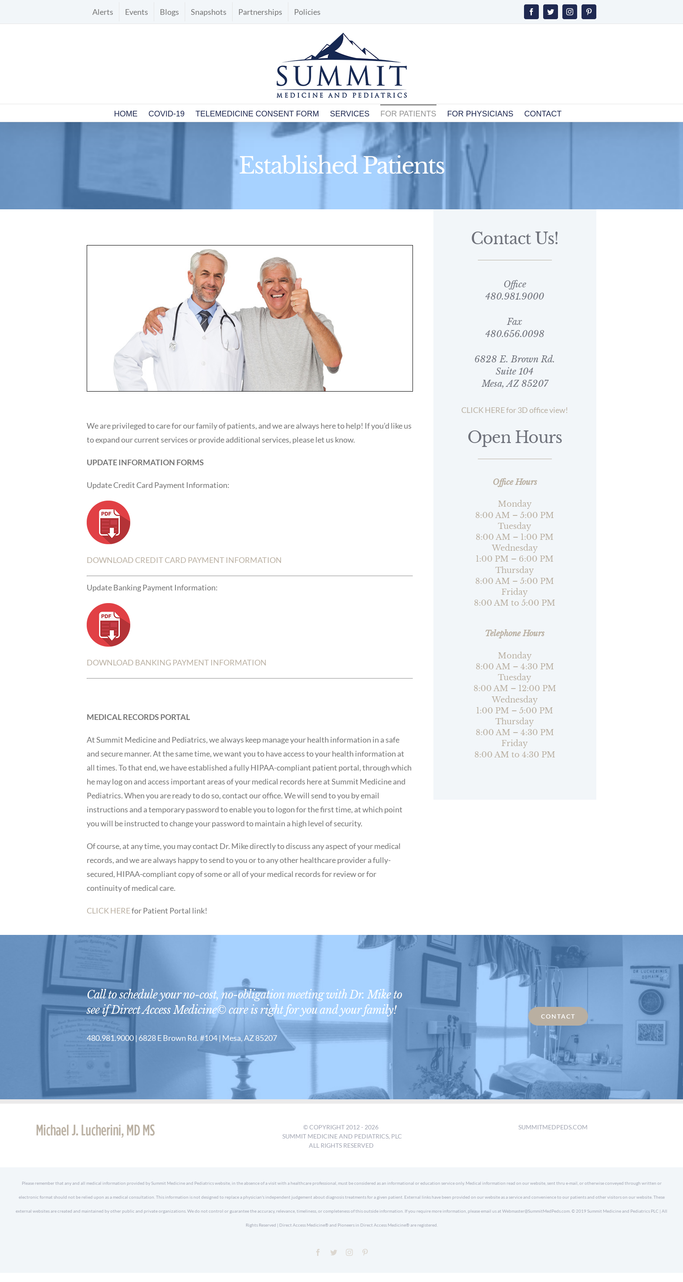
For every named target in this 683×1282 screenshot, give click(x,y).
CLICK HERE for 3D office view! (514, 410)
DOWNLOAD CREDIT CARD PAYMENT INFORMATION (184, 560)
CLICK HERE (108, 910)
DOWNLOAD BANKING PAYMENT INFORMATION (177, 662)
